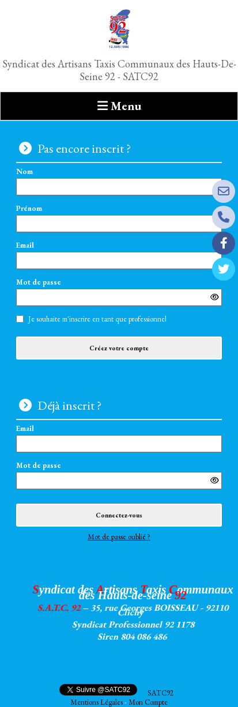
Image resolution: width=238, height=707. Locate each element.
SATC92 (160, 693)
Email (118, 255)
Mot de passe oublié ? (119, 537)
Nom (118, 181)
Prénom (118, 218)
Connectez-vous (119, 515)
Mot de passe (118, 293)
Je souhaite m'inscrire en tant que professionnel (97, 319)
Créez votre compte (119, 348)
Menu (126, 106)
